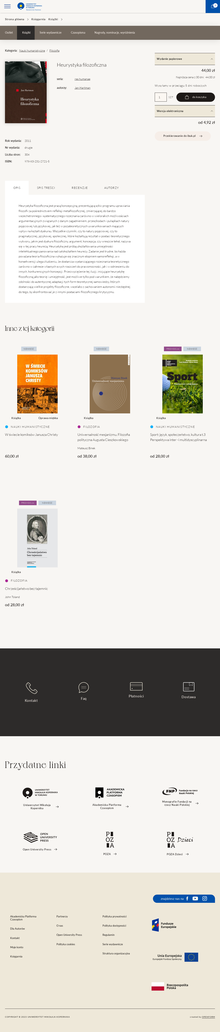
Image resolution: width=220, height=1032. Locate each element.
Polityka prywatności (114, 916)
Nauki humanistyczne (32, 50)
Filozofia (54, 50)
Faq (83, 691)
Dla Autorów (17, 928)
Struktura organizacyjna (116, 953)
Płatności (136, 690)
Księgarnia (38, 19)
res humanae (82, 79)
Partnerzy (62, 916)
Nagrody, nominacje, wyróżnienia (114, 32)
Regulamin (108, 934)
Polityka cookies (65, 944)
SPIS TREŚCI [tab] (46, 187)
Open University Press (69, 934)
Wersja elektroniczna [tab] (185, 111)
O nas (59, 925)
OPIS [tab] (16, 187)
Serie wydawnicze (50, 32)
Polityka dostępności (114, 925)
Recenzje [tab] (80, 187)
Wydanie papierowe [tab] (185, 58)
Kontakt (31, 692)
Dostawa (189, 690)
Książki (53, 19)
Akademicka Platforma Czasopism (23, 918)
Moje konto (16, 947)
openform (208, 1017)
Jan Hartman (82, 87)
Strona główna (14, 19)
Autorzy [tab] (111, 187)
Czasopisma (78, 32)
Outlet (9, 32)
